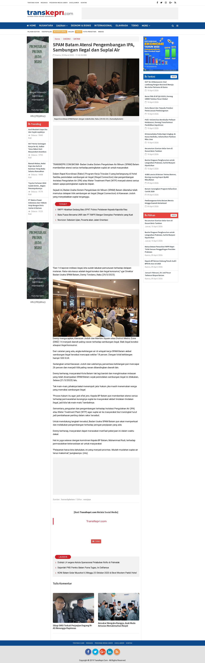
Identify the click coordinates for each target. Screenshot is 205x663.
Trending (34, 124)
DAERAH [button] (60, 25)
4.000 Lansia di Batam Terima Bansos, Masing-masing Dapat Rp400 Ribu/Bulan (160, 177)
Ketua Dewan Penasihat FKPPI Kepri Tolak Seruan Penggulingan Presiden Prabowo (160, 249)
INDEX (173, 77)
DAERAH (67, 39)
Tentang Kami (33, 3)
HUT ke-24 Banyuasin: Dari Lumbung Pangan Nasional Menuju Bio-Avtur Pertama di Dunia (159, 84)
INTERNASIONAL (103, 25)
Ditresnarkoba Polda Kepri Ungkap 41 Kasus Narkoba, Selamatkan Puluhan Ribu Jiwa (160, 137)
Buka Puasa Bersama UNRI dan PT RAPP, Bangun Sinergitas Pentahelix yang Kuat (95, 215)
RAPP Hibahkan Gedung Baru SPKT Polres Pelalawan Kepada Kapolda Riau (92, 209)
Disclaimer (74, 3)
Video (78, 32)
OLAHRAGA (122, 25)
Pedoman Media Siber (58, 3)
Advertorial (60, 32)
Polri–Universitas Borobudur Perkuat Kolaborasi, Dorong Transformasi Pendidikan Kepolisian (160, 122)
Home (31, 25)
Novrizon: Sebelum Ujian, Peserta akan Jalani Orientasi (83, 220)
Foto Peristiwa (89, 32)
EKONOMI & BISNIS (81, 25)
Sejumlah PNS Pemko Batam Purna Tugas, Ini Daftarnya (83, 567)
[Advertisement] (130, 13)
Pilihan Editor (34, 32)
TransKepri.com (96, 521)
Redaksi (44, 3)
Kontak (84, 3)
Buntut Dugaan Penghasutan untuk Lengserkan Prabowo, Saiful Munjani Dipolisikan (160, 163)
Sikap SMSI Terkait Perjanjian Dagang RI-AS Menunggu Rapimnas (72, 627)
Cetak (96, 541)
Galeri (71, 32)
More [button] (145, 25)
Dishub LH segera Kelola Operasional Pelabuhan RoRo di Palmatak (89, 562)
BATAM (77, 39)
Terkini (150, 76)
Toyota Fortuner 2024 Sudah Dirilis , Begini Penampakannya (37, 186)
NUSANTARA (46, 25)
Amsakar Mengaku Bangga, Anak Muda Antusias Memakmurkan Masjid (116, 624)
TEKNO (135, 25)
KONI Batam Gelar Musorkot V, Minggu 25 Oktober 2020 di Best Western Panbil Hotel (97, 573)
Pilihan (150, 215)
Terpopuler (47, 32)
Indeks (101, 32)
